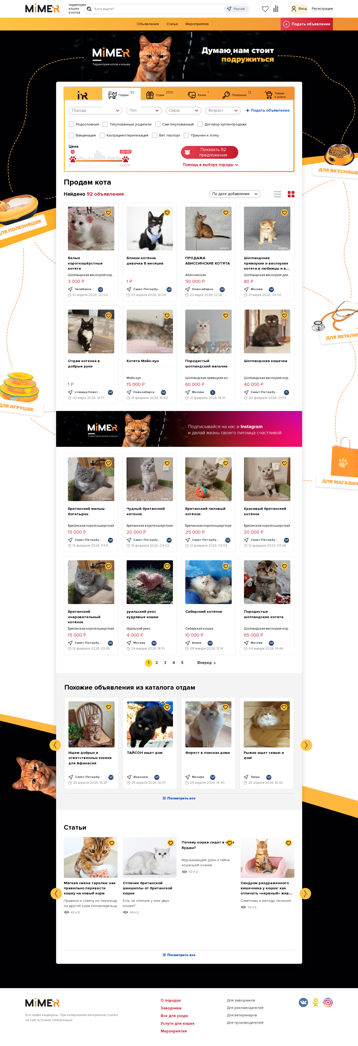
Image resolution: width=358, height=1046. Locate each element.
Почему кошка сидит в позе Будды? (206, 845)
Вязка (193, 92)
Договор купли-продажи (225, 124)
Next (306, 745)
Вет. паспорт (169, 135)
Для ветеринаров (242, 1015)
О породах (171, 1000)
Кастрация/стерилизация (127, 135)
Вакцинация (86, 135)
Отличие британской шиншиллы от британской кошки (145, 888)
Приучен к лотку (205, 135)
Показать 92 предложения (206, 152)
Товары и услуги (276, 93)
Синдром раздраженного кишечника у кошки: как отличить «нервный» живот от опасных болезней (266, 896)
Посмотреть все (179, 799)
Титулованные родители (130, 124)
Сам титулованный (178, 124)
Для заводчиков (241, 1000)
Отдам (154, 92)
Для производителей (245, 1022)
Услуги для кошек (178, 1023)
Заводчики (171, 1008)
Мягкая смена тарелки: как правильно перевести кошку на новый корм (88, 891)
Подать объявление (306, 24)
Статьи (172, 24)
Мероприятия (197, 24)
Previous (55, 745)
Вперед (206, 663)
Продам (112, 92)
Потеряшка (234, 92)
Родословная (87, 124)
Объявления (148, 24)
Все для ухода (174, 1015)
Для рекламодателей (245, 1008)
